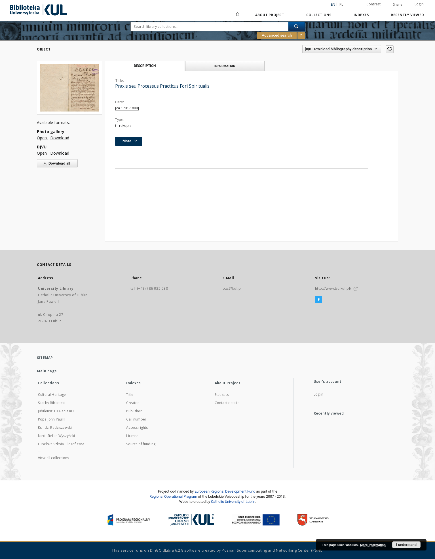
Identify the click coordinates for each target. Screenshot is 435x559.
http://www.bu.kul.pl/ (333, 288)
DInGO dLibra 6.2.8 (166, 550)
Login (419, 4)
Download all (55, 163)
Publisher (134, 411)
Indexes (361, 14)
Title (129, 394)
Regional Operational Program (173, 496)
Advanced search (277, 35)
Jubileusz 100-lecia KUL (56, 411)
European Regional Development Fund (225, 491)
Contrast (373, 4)
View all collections (53, 457)
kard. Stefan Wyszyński (56, 435)
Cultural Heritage (52, 394)
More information (373, 545)
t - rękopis (123, 125)
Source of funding (140, 444)
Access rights (137, 427)
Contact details (227, 402)
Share (397, 4)
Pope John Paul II (52, 419)
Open (42, 137)
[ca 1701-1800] (127, 108)
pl (341, 4)
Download (59, 137)
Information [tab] (224, 66)
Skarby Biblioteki (52, 402)
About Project (269, 14)
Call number (136, 419)
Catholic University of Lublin (233, 501)
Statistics (222, 394)
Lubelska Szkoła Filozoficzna (61, 444)
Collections (318, 14)
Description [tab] (145, 66)
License (132, 435)
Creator (132, 402)
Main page (47, 371)
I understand (406, 545)
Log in (319, 394)
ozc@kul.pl (232, 288)
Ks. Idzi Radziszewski (55, 427)
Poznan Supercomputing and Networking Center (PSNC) (272, 550)
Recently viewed (407, 14)
